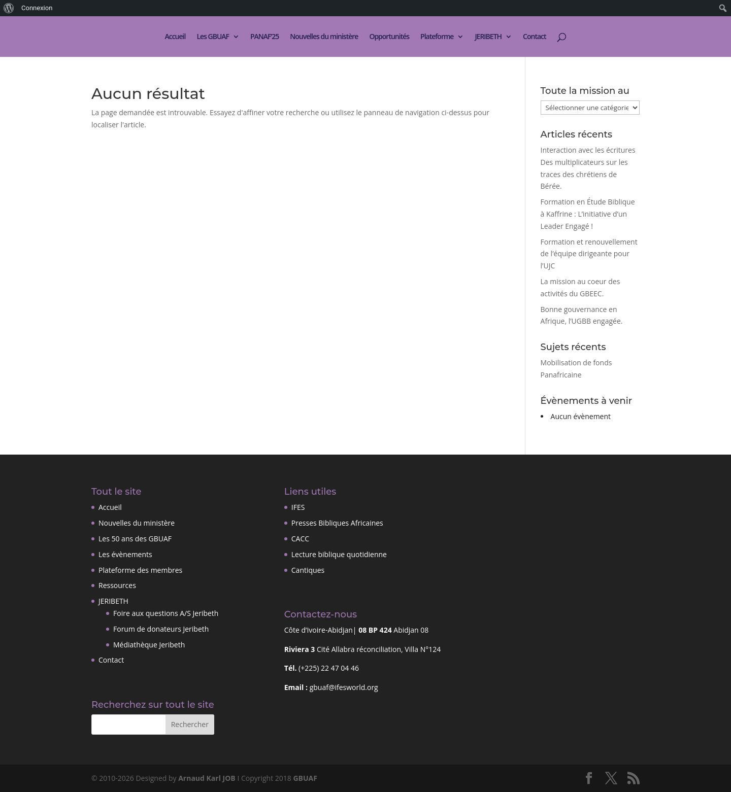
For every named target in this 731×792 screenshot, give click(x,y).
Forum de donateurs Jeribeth (161, 629)
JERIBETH (488, 37)
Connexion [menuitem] (36, 8)
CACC (300, 538)
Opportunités (389, 37)
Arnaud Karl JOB (207, 778)
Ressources (117, 585)
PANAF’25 (264, 37)
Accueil (174, 37)
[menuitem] (9, 8)
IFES (298, 507)
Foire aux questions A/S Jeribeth (165, 613)
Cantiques (307, 570)
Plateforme (436, 37)
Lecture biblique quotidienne (339, 554)
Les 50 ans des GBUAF (135, 538)
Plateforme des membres (140, 570)
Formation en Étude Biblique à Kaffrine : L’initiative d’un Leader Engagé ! (588, 214)
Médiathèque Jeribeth (149, 644)
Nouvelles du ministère (324, 37)
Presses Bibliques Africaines (337, 523)
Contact (534, 37)
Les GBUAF (212, 37)
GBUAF (305, 778)
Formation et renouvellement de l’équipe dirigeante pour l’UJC (589, 254)
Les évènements (125, 554)
